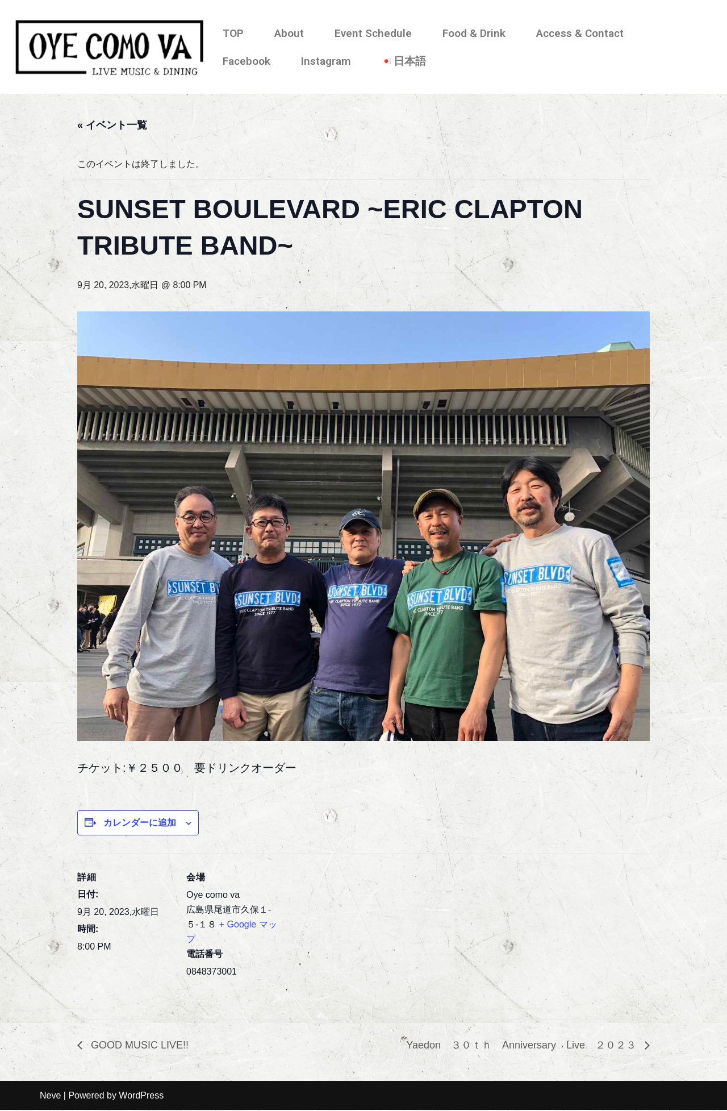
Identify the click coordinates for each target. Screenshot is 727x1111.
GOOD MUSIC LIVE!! (138, 1045)
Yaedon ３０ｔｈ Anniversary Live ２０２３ (522, 1045)
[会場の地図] (355, 933)
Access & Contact (580, 33)
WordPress (141, 1096)
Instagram (326, 61)
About (289, 33)
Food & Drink (473, 33)
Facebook (246, 61)
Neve (50, 1096)
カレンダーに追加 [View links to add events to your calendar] (139, 823)
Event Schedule (373, 33)
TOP (233, 33)
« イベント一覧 (112, 125)
